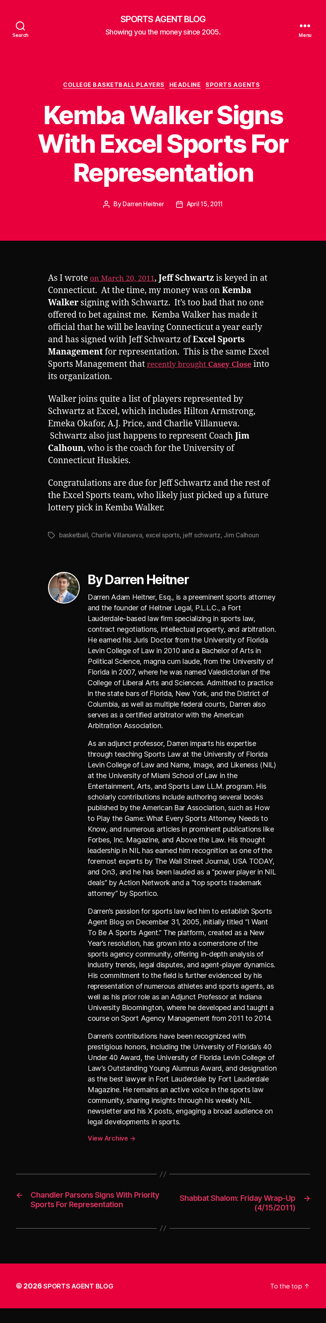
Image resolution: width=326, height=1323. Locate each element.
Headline (188, 87)
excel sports (166, 538)
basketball (74, 538)
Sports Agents (239, 87)
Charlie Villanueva (119, 538)
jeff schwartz (207, 538)
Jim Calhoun (247, 538)
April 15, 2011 (205, 207)
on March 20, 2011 (126, 280)
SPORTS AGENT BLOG (163, 20)
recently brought (205, 366)
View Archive (111, 1141)
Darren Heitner (141, 207)
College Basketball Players (111, 87)
